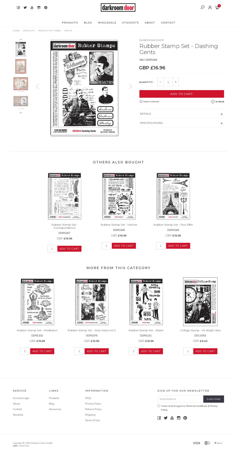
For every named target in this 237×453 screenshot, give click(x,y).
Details (145, 113)
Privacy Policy (93, 403)
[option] (84, 88)
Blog (88, 22)
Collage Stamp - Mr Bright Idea (200, 334)
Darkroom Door (151, 40)
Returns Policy (93, 409)
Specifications (151, 122)
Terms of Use (92, 420)
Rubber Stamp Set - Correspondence (64, 230)
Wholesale (107, 22)
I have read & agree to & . (187, 408)
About (150, 22)
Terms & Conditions (196, 406)
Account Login (21, 398)
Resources (55, 409)
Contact (168, 22)
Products (70, 22)
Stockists (130, 22)
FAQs (88, 398)
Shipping (90, 414)
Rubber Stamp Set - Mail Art (119, 228)
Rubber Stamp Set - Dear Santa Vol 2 (92, 334)
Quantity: (146, 82)
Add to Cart (181, 94)
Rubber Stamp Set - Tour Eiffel (173, 228)
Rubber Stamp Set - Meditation (37, 334)
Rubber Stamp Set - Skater (145, 334)
